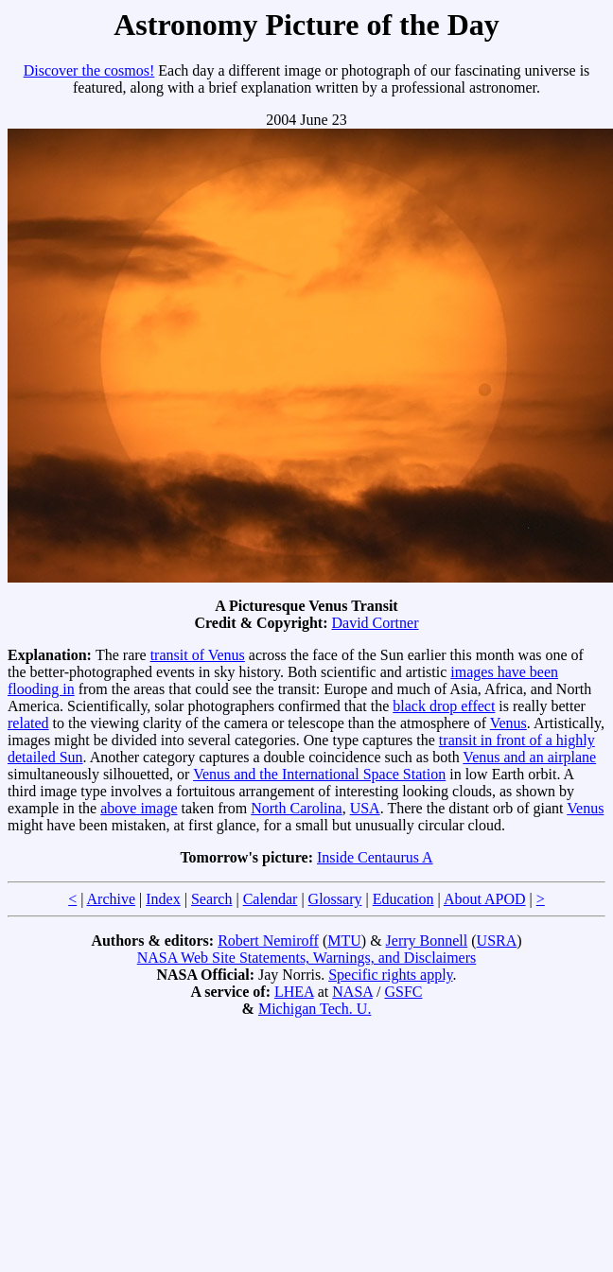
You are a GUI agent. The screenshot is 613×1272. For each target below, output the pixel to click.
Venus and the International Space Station (319, 774)
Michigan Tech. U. (314, 1009)
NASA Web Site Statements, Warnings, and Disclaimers (307, 958)
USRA (497, 940)
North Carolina (296, 808)
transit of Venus (197, 655)
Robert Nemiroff (268, 940)
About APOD (485, 899)
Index (163, 899)
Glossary (335, 899)
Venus (508, 723)
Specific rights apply (390, 975)
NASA (352, 992)
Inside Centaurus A (375, 857)
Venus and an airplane (529, 757)
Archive (111, 899)
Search (212, 899)
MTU (344, 940)
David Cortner (375, 623)
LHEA (294, 992)
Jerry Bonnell (427, 940)
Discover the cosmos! (89, 70)
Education (403, 899)
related (28, 723)
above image (138, 808)
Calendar (270, 899)
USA (365, 808)
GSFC (403, 992)
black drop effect (444, 706)
